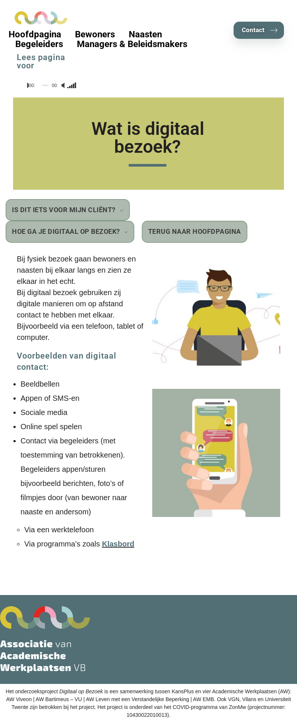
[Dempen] (62, 85)
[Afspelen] (25, 85)
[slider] (45, 85)
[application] (47, 85)
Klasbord (118, 544)
